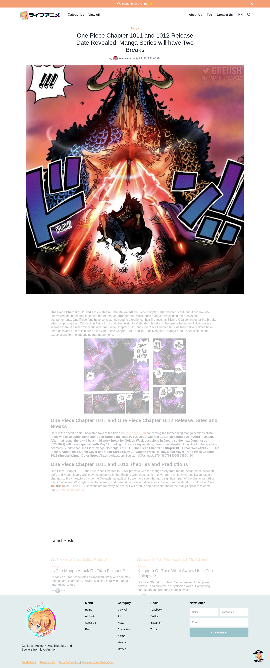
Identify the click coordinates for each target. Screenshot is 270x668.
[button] (76, 15)
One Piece (58, 485)
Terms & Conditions (69, 662)
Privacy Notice (47, 662)
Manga (135, 28)
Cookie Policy (29, 662)
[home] (40, 15)
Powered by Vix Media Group (98, 662)
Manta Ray (125, 58)
